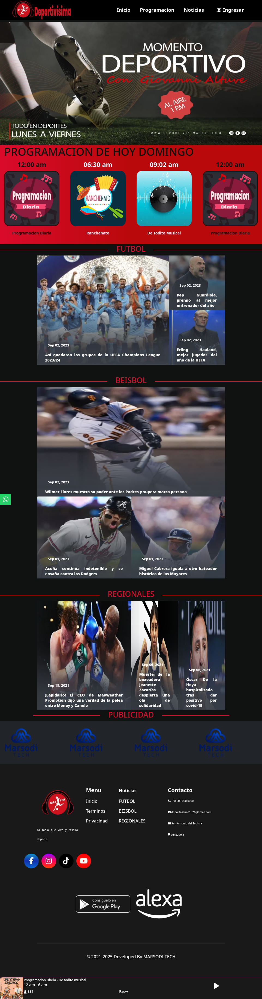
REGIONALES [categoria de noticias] (132, 821)
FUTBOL (130, 249)
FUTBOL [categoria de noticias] (127, 801)
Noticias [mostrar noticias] (128, 791)
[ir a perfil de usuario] (228, 10)
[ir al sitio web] (34, 742)
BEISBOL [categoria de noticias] (128, 811)
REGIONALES (131, 594)
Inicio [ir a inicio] (124, 10)
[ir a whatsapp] (5, 499)
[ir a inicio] (41, 9)
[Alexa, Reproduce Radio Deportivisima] (159, 903)
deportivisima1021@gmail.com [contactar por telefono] (190, 812)
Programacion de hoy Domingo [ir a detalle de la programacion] (99, 151)
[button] (219, 986)
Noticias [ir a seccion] (194, 10)
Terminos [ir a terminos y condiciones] (96, 811)
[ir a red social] (31, 861)
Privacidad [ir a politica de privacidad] (97, 821)
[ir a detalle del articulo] (103, 309)
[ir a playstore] (103, 903)
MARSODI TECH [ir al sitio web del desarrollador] (159, 957)
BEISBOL (130, 380)
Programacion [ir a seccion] (157, 10)
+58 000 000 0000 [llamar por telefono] (181, 801)
